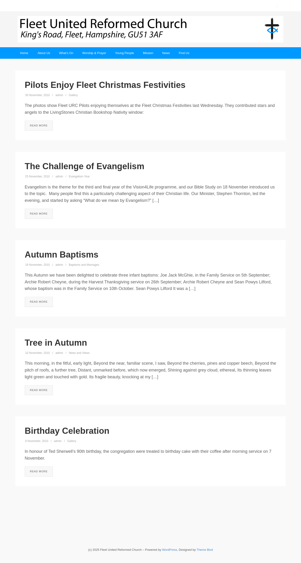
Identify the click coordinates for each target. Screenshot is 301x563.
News (166, 53)
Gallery (73, 95)
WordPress (169, 549)
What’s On (66, 53)
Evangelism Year (79, 176)
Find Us (184, 53)
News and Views (79, 353)
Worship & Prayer (94, 53)
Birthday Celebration (67, 431)
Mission (148, 53)
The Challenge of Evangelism (84, 166)
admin (59, 95)
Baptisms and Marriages (84, 264)
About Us (44, 53)
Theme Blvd (205, 549)
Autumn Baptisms (61, 254)
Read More (39, 125)
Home (24, 53)
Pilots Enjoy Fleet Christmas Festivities (105, 85)
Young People (124, 53)
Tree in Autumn (56, 343)
